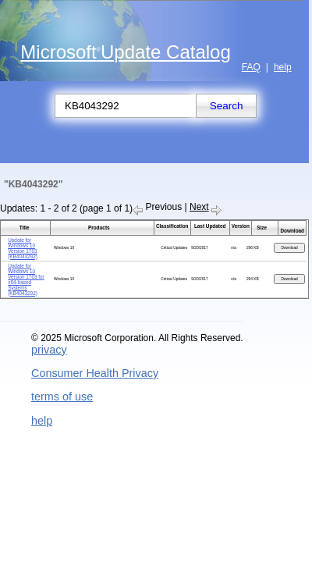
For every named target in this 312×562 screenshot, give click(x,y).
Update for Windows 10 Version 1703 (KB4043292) (22, 248)
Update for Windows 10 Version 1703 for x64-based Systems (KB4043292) (26, 279)
